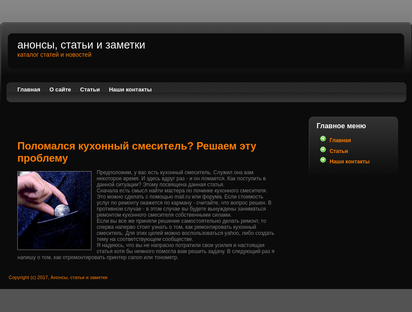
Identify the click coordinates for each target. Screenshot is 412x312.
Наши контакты (130, 89)
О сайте (60, 89)
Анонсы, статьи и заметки (81, 45)
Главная (28, 89)
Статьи (90, 89)
